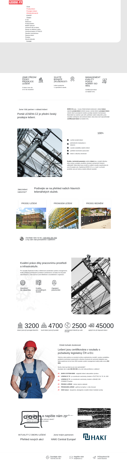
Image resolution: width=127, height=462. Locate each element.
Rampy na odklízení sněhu (33, 29)
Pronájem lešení (31, 11)
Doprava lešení (29, 35)
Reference (28, 21)
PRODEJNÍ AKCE (32, 13)
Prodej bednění (29, 23)
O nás (27, 19)
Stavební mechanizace (31, 33)
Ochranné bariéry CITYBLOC (33, 31)
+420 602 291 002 (50, 238)
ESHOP (29, 15)
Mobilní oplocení (30, 25)
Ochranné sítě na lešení (32, 27)
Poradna (27, 37)
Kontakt (28, 41)
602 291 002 (74, 369)
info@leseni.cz (78, 458)
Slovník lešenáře (30, 39)
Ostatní (28, 17)
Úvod (28, 7)
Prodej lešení (30, 9)
